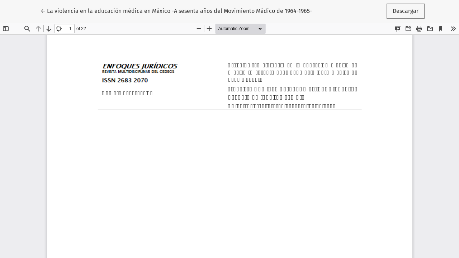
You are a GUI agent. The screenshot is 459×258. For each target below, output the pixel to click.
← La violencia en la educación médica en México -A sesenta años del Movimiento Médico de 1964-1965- (176, 10)
